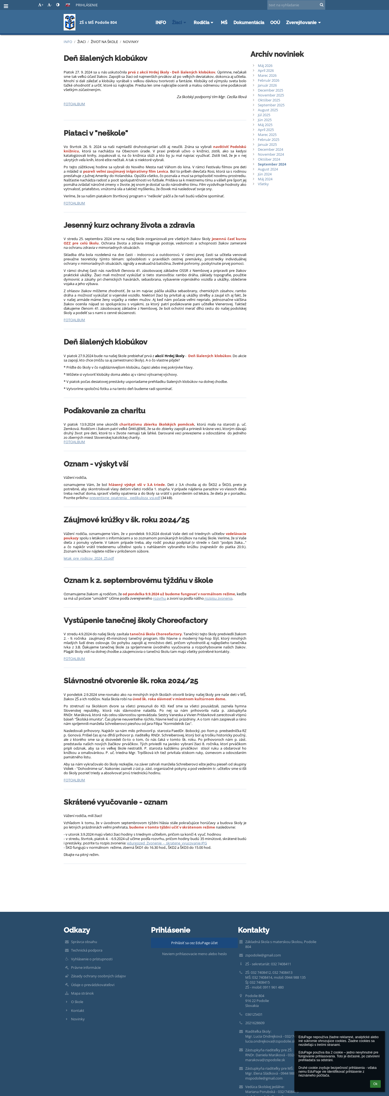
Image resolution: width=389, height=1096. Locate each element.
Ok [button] (375, 1084)
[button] (68, 5)
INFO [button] (161, 22)
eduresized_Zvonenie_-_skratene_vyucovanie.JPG (167, 843)
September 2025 (271, 105)
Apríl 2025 (266, 129)
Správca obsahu (84, 941)
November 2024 (271, 154)
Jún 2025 (265, 119)
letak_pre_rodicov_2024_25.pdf (89, 558)
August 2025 (268, 109)
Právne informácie (86, 967)
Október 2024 (269, 159)
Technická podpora (86, 950)
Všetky (263, 183)
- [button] (49, 4)
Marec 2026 (267, 75)
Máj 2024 (265, 179)
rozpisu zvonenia (218, 598)
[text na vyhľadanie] (296, 5)
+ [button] (40, 4)
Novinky (131, 41)
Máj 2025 (265, 124)
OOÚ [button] (275, 22)
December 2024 (270, 149)
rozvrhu (159, 598)
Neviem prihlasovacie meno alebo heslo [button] (194, 953)
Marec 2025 (267, 134)
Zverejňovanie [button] (304, 22)
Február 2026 (268, 80)
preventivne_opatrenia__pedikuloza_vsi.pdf (124, 497)
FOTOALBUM (74, 103)
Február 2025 (268, 139)
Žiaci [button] (180, 22)
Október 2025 (269, 100)
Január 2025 (267, 144)
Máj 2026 (265, 65)
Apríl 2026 (266, 70)
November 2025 (271, 95)
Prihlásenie (87, 4)
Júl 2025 (264, 114)
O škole (77, 1001)
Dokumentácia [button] (248, 22)
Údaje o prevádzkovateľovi (92, 984)
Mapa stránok (82, 993)
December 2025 (270, 90)
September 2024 (272, 164)
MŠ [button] (224, 22)
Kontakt (77, 1010)
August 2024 (268, 169)
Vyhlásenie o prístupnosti (91, 958)
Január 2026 (267, 85)
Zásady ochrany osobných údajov (98, 975)
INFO (68, 41)
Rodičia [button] (204, 22)
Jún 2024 (265, 174)
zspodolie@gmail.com (263, 955)
